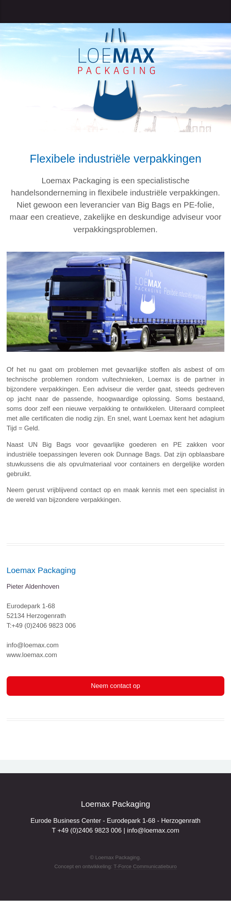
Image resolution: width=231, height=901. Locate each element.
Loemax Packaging (41, 570)
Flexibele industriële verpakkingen (115, 158)
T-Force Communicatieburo (145, 866)
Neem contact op (115, 686)
